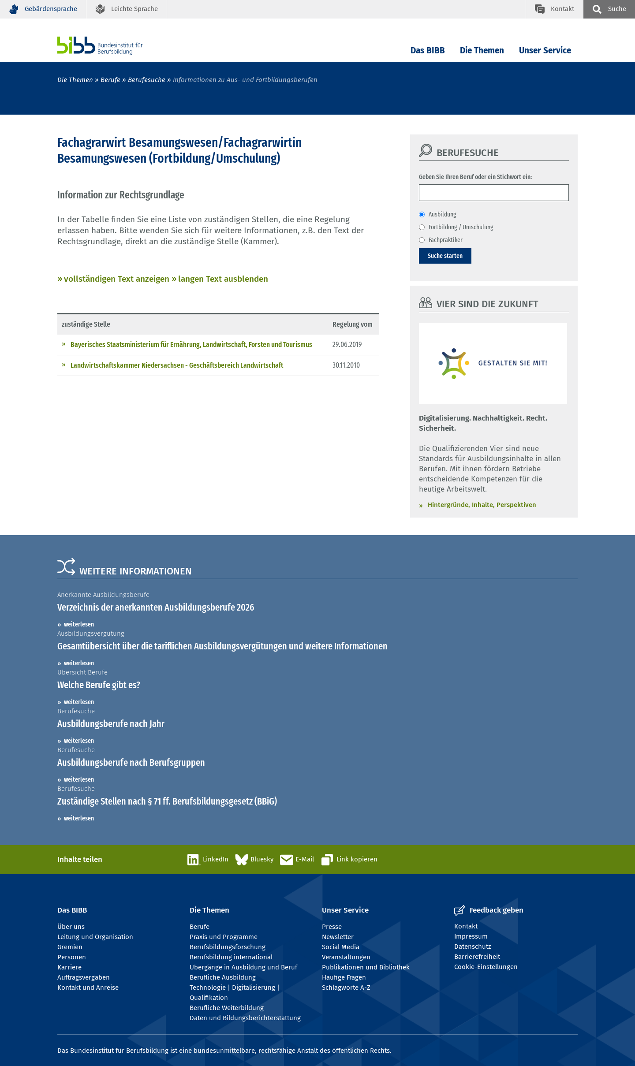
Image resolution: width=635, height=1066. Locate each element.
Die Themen (482, 50)
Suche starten (445, 256)
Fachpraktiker (446, 240)
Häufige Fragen (344, 977)
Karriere (69, 967)
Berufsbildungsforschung (227, 947)
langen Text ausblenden (223, 279)
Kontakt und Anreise (88, 987)
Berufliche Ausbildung (223, 977)
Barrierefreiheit (477, 957)
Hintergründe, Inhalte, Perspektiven (482, 505)
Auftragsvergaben (83, 977)
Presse (332, 927)
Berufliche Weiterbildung (227, 1008)
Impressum (471, 936)
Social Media (340, 947)
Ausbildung (442, 214)
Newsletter (338, 937)
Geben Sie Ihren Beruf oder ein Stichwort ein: (475, 177)
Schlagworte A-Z (346, 987)
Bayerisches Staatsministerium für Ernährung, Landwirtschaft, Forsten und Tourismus (191, 344)
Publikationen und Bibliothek (366, 967)
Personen (71, 957)
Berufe (110, 80)
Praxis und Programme (224, 937)
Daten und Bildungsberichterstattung (245, 1018)
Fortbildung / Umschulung (461, 227)
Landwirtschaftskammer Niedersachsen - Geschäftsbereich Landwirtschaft (177, 365)
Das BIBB (428, 50)
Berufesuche (146, 80)
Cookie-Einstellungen (486, 967)
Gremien (69, 947)
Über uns (71, 927)
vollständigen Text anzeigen (116, 279)
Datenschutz (472, 946)
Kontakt (466, 926)
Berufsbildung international (231, 957)
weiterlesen (79, 624)
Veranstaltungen (346, 957)
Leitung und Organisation (95, 937)
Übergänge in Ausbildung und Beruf (243, 967)
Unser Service (545, 50)
